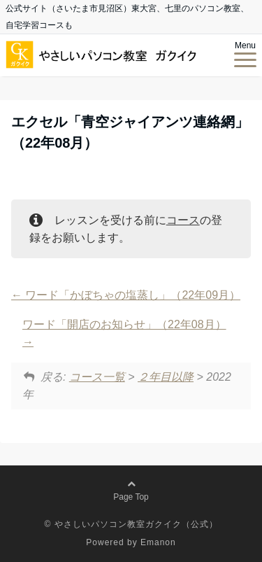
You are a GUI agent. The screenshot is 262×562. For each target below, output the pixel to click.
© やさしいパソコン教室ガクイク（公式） (130, 524)
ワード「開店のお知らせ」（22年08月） (124, 333)
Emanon (158, 542)
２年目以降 (166, 377)
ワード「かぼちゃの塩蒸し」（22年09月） (125, 295)
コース (183, 220)
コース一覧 (97, 377)
